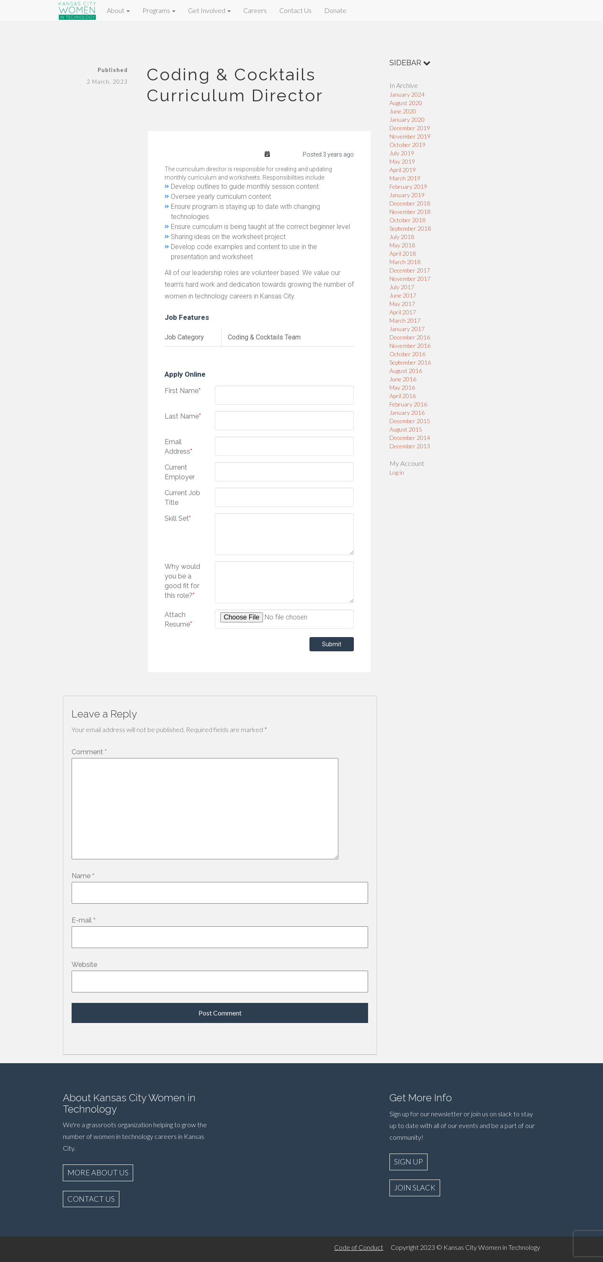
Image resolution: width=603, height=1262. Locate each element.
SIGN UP (408, 1161)
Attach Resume (178, 619)
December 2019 (409, 127)
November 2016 (409, 345)
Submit (331, 644)
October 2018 (407, 220)
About (118, 10)
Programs (158, 10)
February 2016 (408, 404)
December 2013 (409, 446)
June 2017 (402, 295)
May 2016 (402, 387)
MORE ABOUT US (98, 1172)
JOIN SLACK (415, 1187)
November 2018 (409, 211)
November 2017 (409, 278)
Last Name (183, 416)
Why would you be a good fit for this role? (182, 581)
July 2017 (401, 286)
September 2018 (410, 228)
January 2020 (407, 119)
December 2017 (409, 270)
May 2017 (402, 303)
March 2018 (404, 261)
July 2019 (401, 153)
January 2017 (407, 328)
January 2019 (407, 194)
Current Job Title (182, 497)
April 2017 (402, 312)
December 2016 (409, 337)
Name (81, 876)
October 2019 (407, 144)
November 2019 (409, 136)
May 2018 (402, 245)
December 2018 (409, 203)
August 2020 (405, 102)
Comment (89, 752)
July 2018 (401, 236)
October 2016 (407, 353)
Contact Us (295, 10)
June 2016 (402, 379)
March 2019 (404, 178)
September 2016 (410, 362)
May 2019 (402, 161)
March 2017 (404, 320)
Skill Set (178, 518)
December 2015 (409, 420)
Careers (255, 10)
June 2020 (402, 111)
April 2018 (402, 253)
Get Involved (209, 10)
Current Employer (180, 472)
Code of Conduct (358, 1247)
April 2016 (402, 395)
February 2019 (408, 186)
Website (84, 965)
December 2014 (409, 437)
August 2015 (405, 429)
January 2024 (407, 94)
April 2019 (402, 169)
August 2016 (405, 370)
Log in (396, 472)
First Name (183, 391)
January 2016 (407, 412)
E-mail (82, 920)
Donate (335, 10)
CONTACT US (91, 1198)
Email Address (178, 446)
